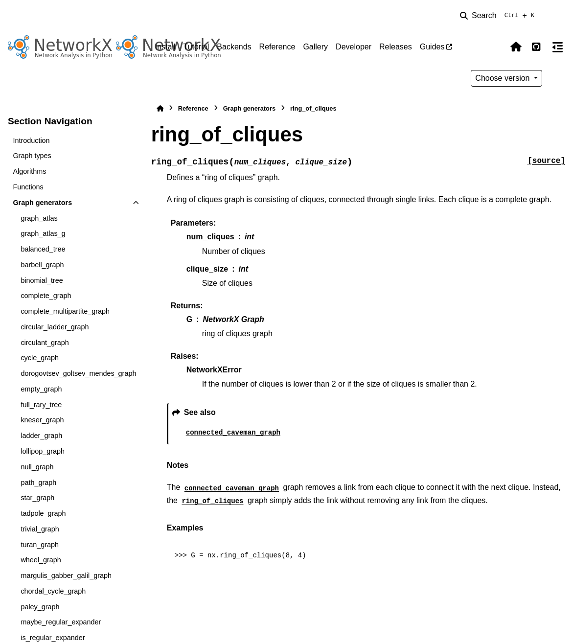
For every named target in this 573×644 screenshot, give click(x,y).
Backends (234, 47)
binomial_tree (42, 280)
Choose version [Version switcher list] (503, 78)
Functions (28, 187)
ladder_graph (41, 435)
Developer (353, 47)
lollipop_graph (43, 451)
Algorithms (29, 171)
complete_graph (46, 295)
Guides (432, 47)
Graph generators (42, 203)
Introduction (31, 140)
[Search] (499, 15)
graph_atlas (39, 218)
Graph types (32, 156)
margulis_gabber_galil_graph (66, 575)
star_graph (37, 498)
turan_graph (40, 545)
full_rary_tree (41, 405)
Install (165, 47)
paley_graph (40, 607)
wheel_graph (41, 560)
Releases (395, 47)
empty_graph (41, 389)
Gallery (315, 47)
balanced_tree (43, 249)
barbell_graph (42, 265)
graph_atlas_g (43, 233)
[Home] (160, 108)
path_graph (38, 482)
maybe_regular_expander (61, 622)
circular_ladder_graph (55, 327)
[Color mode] (495, 47)
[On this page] (557, 47)
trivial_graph (40, 529)
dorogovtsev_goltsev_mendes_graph (78, 373)
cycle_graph (40, 358)
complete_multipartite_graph (65, 311)
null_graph (37, 467)
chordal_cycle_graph (53, 591)
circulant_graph (45, 342)
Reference (277, 47)
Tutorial (196, 47)
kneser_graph (42, 420)
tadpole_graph (43, 513)
